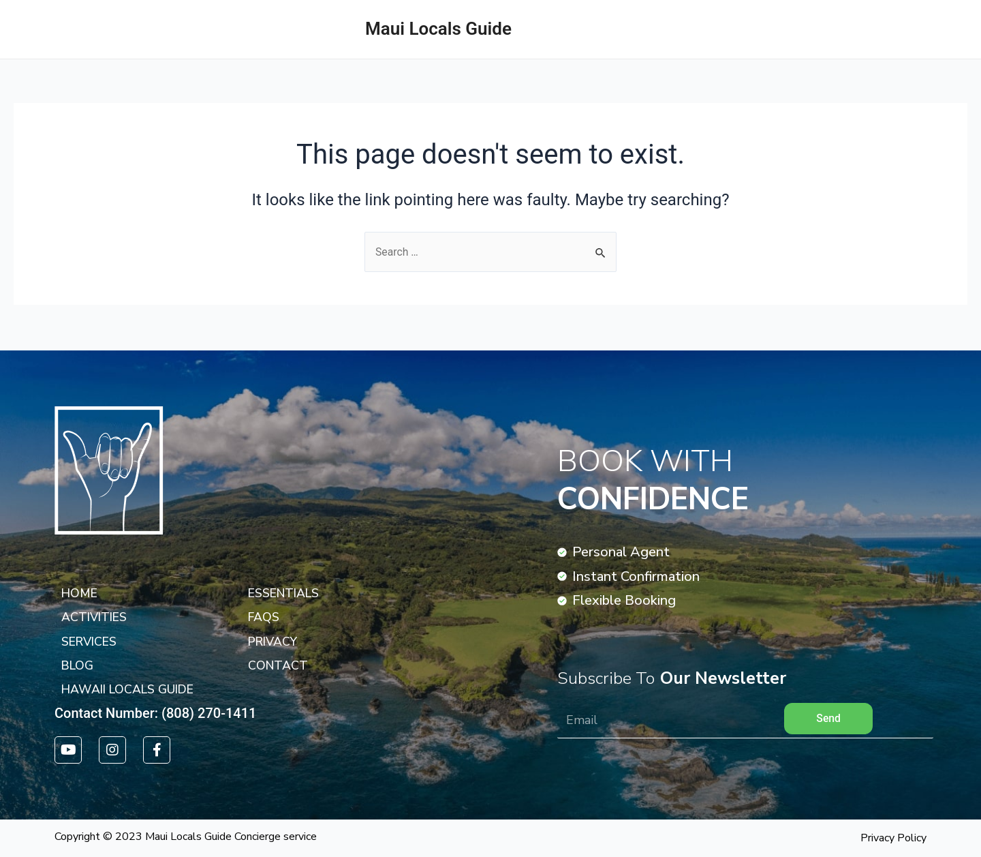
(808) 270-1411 (208, 713)
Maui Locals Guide (438, 28)
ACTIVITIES (928, 28)
